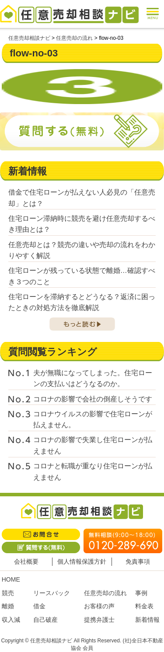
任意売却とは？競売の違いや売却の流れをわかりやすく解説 (81, 250)
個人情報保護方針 (81, 561)
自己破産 (45, 619)
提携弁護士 (99, 619)
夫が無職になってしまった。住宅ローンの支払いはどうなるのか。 (92, 378)
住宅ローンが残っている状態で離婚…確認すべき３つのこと (81, 276)
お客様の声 (99, 606)
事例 (141, 592)
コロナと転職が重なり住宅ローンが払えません (92, 471)
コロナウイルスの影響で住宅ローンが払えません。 (92, 419)
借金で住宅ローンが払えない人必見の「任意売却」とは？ (81, 197)
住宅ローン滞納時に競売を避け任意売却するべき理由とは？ (81, 224)
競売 (8, 592)
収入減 (11, 619)
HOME (11, 579)
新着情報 (147, 619)
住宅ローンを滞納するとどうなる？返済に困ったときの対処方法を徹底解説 (81, 302)
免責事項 (138, 561)
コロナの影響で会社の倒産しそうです (92, 399)
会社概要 (26, 561)
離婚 (8, 606)
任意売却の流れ (105, 592)
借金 (39, 606)
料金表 (144, 606)
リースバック (51, 592)
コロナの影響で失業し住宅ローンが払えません (92, 445)
